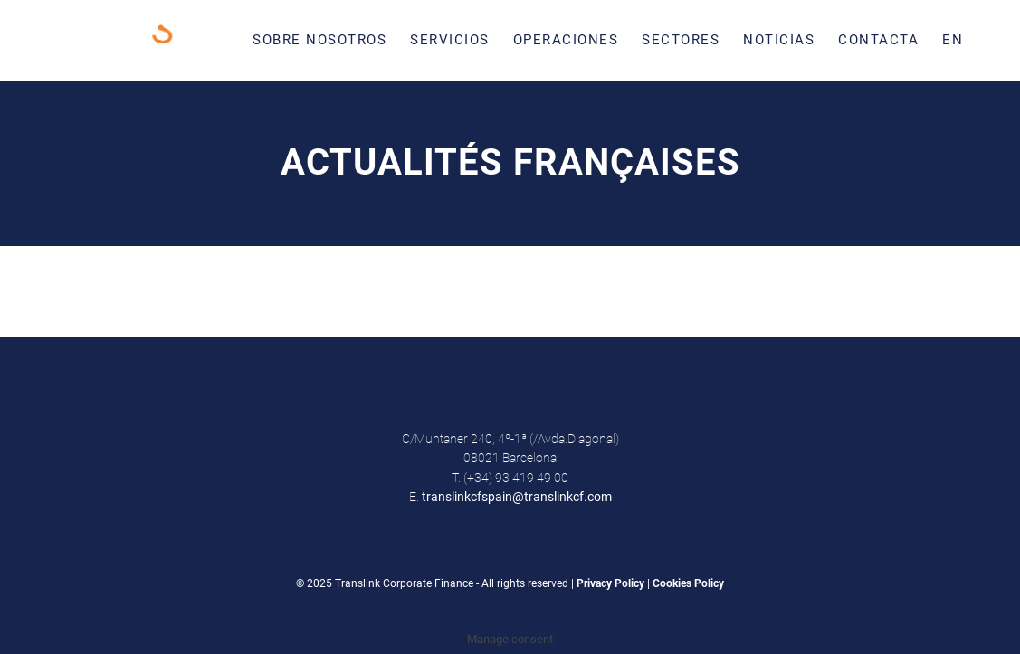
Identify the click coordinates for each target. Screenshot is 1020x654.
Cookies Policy (688, 583)
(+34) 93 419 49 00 (515, 477)
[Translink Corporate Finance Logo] (158, 40)
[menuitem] (319, 40)
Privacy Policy (610, 583)
